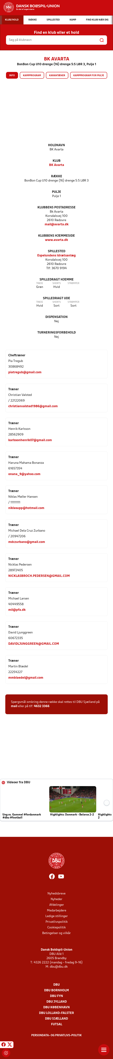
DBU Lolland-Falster (56, 1013)
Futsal (56, 1024)
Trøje (39, 283)
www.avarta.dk (56, 240)
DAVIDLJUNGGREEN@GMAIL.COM (33, 643)
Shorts (56, 283)
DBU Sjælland (56, 1018)
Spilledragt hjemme (57, 279)
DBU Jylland (56, 1001)
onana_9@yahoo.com (24, 474)
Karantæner (57, 75)
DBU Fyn (56, 996)
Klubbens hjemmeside (56, 235)
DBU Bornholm (56, 990)
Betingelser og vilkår (56, 933)
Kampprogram (32, 75)
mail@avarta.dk (57, 224)
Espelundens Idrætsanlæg (56, 255)
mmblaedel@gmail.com (25, 677)
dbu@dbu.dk (59, 966)
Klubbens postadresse (56, 207)
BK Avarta (56, 165)
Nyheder (56, 899)
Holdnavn (56, 145)
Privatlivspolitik (57, 921)
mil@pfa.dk (17, 610)
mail (14, 706)
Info (12, 75)
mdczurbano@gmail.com (26, 542)
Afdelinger (56, 904)
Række (56, 176)
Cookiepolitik (56, 927)
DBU (56, 984)
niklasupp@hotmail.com (26, 508)
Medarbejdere (56, 910)
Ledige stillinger (56, 916)
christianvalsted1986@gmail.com (33, 406)
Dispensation (56, 317)
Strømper (73, 283)
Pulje (56, 192)
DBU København (56, 1007)
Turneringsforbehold (56, 332)
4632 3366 (41, 706)
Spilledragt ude (56, 298)
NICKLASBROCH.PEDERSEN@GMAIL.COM (39, 576)
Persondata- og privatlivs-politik (56, 1035)
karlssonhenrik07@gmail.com (30, 440)
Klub (57, 160)
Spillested (56, 251)
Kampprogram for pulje (88, 75)
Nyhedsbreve (56, 893)
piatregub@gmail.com (24, 372)
